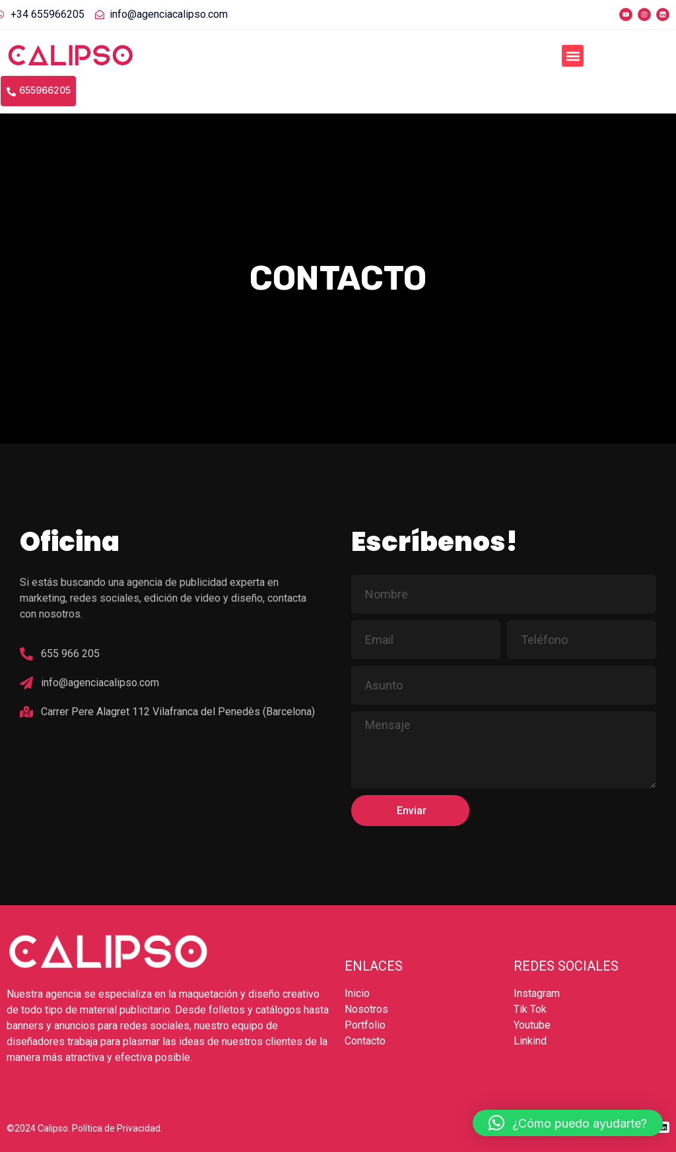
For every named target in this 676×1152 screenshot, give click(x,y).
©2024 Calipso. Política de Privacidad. (84, 1128)
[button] (573, 56)
